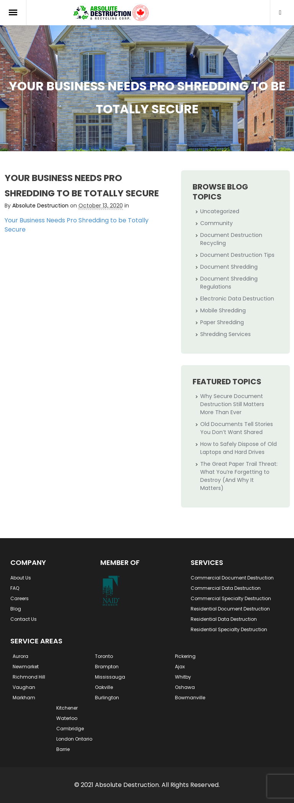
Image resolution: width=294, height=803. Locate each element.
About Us (20, 578)
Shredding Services (225, 334)
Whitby (183, 677)
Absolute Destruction (40, 205)
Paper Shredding (222, 322)
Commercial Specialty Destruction (231, 598)
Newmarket (26, 666)
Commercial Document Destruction (232, 578)
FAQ (14, 588)
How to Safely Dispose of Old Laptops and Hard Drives (238, 448)
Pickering (185, 656)
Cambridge (70, 728)
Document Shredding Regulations (229, 283)
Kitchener (67, 708)
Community (216, 223)
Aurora (20, 656)
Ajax (180, 666)
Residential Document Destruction (230, 609)
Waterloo (66, 718)
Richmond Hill (29, 677)
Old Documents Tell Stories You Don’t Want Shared (236, 428)
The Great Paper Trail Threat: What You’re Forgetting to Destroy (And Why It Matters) (239, 476)
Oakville (104, 687)
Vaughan (24, 687)
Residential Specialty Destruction (229, 629)
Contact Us (23, 619)
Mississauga (110, 677)
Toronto (104, 656)
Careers (19, 598)
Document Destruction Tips (237, 255)
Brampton (107, 666)
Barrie (63, 749)
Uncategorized (219, 211)
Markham (24, 697)
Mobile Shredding (223, 310)
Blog (15, 609)
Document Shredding (229, 267)
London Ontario (74, 739)
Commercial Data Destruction (226, 588)
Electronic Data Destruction (237, 298)
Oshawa (185, 687)
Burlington (107, 697)
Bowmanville (190, 697)
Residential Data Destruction (224, 619)
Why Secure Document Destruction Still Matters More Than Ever (232, 404)
